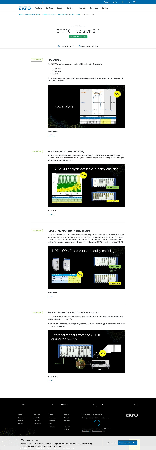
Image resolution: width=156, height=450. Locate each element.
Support (60, 8)
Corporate (21, 2)
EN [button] (123, 2)
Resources (94, 8)
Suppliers (43, 2)
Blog (50, 423)
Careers (29, 2)
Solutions (49, 8)
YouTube (67, 426)
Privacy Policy (86, 431)
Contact (105, 8)
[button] (129, 2)
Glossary (51, 426)
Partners (36, 2)
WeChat (66, 429)
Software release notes (48, 14)
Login (115, 2)
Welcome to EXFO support (32, 14)
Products (38, 8)
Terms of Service (97, 431)
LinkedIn (67, 418)
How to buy (81, 8)
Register (107, 2)
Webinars (52, 421)
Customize (112, 443)
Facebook (67, 421)
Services (70, 8)
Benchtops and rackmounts (66, 14)
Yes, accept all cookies (127, 443)
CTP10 (78, 14)
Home (20, 14)
